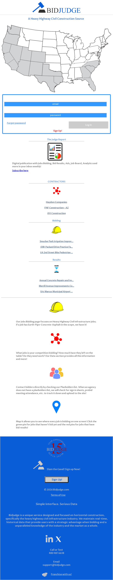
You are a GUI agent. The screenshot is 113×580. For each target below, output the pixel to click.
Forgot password (16, 123)
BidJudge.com (61, 489)
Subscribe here (20, 170)
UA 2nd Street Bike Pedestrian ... (56, 252)
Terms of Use (58, 495)
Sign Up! (57, 130)
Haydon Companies (56, 202)
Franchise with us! (61, 574)
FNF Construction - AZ (56, 207)
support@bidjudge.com (56, 565)
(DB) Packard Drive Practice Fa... (56, 247)
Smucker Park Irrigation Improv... (56, 241)
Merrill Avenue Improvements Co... (56, 286)
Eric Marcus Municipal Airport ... (56, 291)
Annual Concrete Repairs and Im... (56, 280)
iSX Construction (56, 213)
